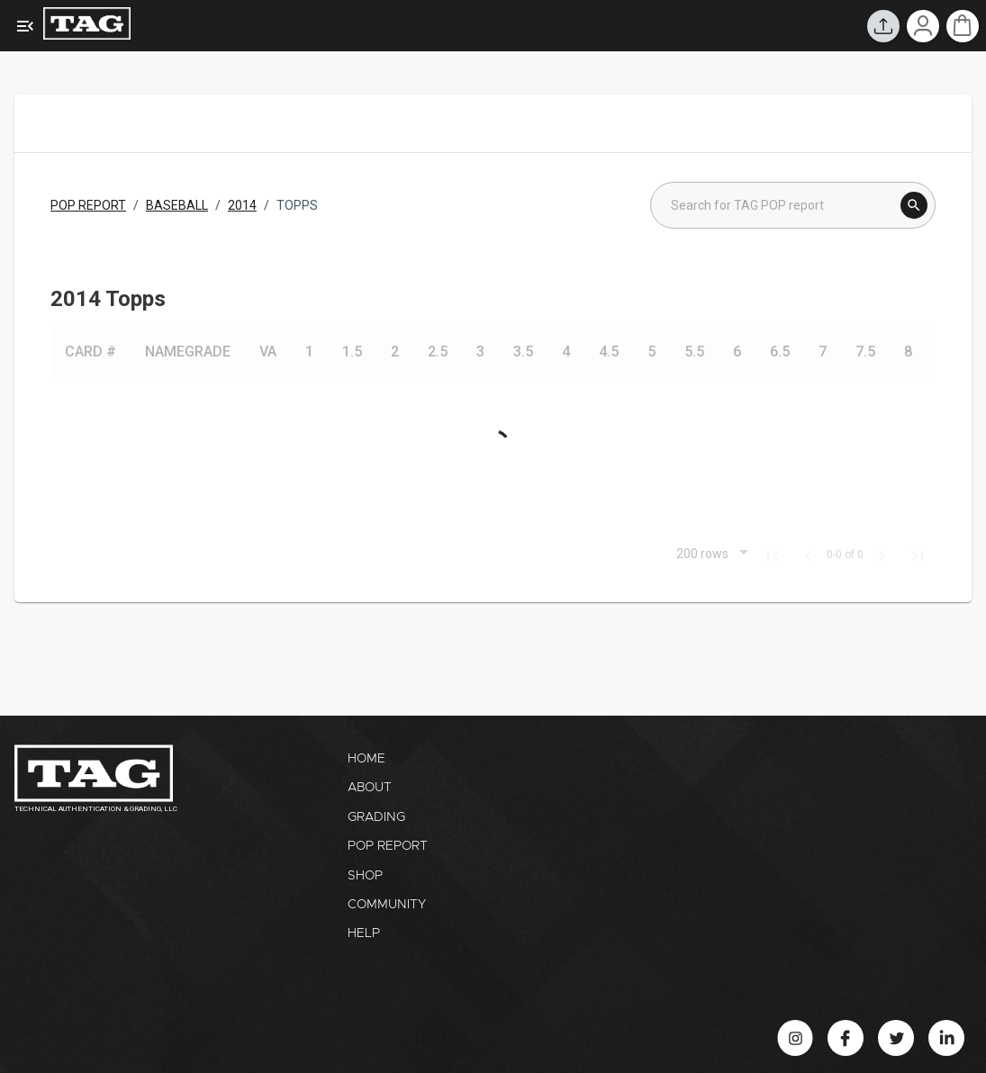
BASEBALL (177, 205)
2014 (242, 205)
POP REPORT (88, 205)
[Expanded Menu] (25, 26)
